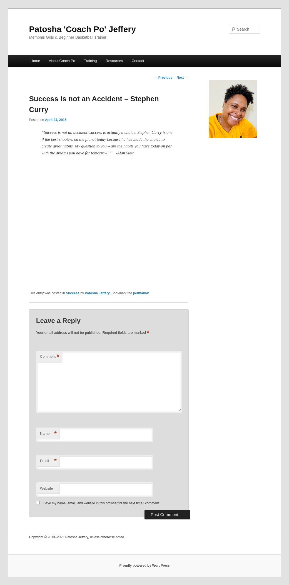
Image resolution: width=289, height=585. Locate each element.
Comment (49, 357)
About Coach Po (62, 61)
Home (35, 61)
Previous (163, 78)
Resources (114, 61)
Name (48, 434)
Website (46, 488)
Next (182, 78)
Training (90, 61)
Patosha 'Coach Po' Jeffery (82, 29)
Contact (138, 61)
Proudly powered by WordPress (144, 565)
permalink (141, 293)
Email (48, 461)
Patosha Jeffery (97, 293)
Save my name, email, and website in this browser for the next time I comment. (101, 503)
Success (72, 293)
